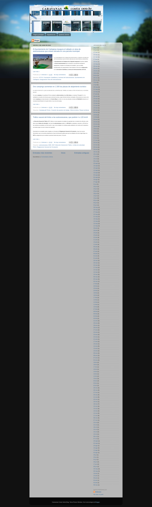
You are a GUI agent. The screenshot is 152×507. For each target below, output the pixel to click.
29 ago (95, 179)
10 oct (95, 158)
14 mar (95, 270)
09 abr (95, 246)
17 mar (95, 267)
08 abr (95, 249)
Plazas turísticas (84, 110)
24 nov (95, 142)
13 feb (95, 300)
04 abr (95, 480)
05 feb (95, 313)
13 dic (95, 374)
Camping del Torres (45, 110)
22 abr (95, 237)
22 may (95, 214)
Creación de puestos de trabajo (60, 110)
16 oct (95, 429)
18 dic (95, 73)
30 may (95, 469)
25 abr (95, 232)
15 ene (95, 344)
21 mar (95, 57)
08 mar (95, 485)
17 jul (95, 84)
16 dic (95, 369)
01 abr (95, 258)
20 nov (95, 80)
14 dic (95, 371)
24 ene (95, 332)
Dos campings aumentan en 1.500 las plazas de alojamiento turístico (59, 87)
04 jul (95, 459)
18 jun (95, 193)
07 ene (95, 357)
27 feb (95, 59)
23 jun (95, 189)
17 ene (95, 341)
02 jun (95, 205)
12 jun (95, 198)
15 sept (95, 168)
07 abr (95, 94)
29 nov (95, 388)
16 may (95, 219)
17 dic (95, 367)
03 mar (95, 281)
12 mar (95, 272)
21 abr (95, 239)
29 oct (95, 154)
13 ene (95, 348)
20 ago (95, 445)
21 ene (95, 339)
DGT (53, 145)
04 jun (95, 202)
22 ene (95, 124)
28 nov (95, 390)
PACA (34, 147)
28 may (95, 209)
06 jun (95, 466)
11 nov (95, 415)
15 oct (95, 431)
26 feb (95, 286)
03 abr (95, 253)
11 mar (95, 105)
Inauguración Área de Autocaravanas (50, 79)
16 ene (95, 71)
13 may (95, 223)
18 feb (95, 295)
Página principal (38, 34)
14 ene (95, 346)
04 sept (95, 175)
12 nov (95, 413)
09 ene (95, 353)
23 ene (95, 121)
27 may (95, 212)
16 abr (95, 473)
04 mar (95, 112)
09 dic (95, 131)
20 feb (95, 290)
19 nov (95, 149)
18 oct (95, 427)
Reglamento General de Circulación (47, 147)
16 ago (95, 448)
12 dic (95, 376)
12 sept (95, 170)
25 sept (95, 163)
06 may (95, 471)
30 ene (95, 323)
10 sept (95, 172)
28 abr (95, 230)
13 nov (95, 411)
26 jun (95, 186)
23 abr (95, 235)
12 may (95, 64)
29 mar (95, 66)
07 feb (95, 309)
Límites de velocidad (79, 145)
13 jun (95, 195)
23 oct (95, 422)
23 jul (95, 82)
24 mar (95, 265)
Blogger (97, 502)
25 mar (95, 263)
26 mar (95, 96)
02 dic (95, 135)
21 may (95, 89)
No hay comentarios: (60, 74)
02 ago (95, 452)
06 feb (95, 311)
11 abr (95, 244)
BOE (49, 145)
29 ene (95, 119)
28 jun (95, 47)
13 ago (95, 450)
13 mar (95, 103)
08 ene (95, 355)
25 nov (95, 394)
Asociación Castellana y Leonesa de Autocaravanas (59, 77)
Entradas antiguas (81, 153)
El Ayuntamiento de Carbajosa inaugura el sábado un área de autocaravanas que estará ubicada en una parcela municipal (57, 50)
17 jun (95, 464)
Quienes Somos (64, 34)
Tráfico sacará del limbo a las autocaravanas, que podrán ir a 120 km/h (60, 117)
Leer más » (36, 71)
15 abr (95, 242)
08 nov (95, 418)
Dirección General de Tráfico (63, 145)
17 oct (95, 156)
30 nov (95, 77)
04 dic (95, 75)
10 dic (95, 378)
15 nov (95, 406)
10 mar (95, 108)
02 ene (95, 360)
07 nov (95, 420)
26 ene (95, 68)
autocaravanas (43, 145)
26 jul (95, 455)
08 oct (95, 436)
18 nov (95, 152)
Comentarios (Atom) (47, 157)
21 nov (95, 145)
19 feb (95, 293)
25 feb (95, 114)
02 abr (95, 256)
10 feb (95, 307)
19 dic (95, 362)
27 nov (95, 140)
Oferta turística (74, 110)
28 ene (95, 327)
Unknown (98, 492)
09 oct (95, 161)
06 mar (95, 276)
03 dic (95, 383)
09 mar (95, 110)
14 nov (95, 408)
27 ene (95, 330)
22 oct (95, 425)
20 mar (95, 101)
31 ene (95, 320)
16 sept (95, 165)
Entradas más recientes (42, 153)
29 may (95, 87)
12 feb (95, 117)
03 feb (95, 318)
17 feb (95, 297)
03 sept (95, 177)
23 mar (95, 54)
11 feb (95, 304)
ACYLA (41, 77)
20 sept (95, 441)
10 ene (95, 350)
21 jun (95, 50)
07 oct (95, 438)
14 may (95, 221)
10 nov (95, 61)
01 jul (95, 184)
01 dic (95, 138)
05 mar (95, 279)
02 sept (95, 443)
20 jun (95, 191)
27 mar (95, 52)
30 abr (95, 228)
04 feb (95, 316)
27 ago (95, 182)
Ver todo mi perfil (98, 494)
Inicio (63, 153)
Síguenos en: (51, 34)
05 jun (95, 200)
